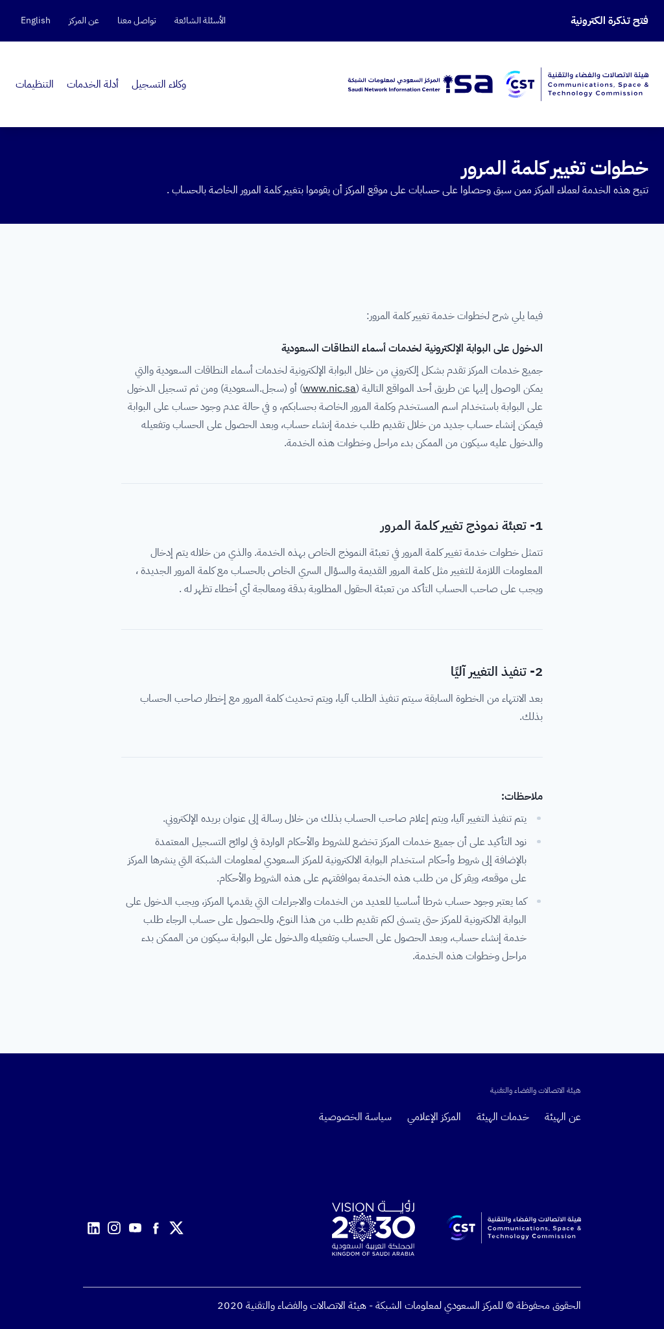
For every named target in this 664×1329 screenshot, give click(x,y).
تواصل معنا (136, 20)
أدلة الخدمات (93, 84)
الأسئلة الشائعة (200, 20)
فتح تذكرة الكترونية (609, 21)
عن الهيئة (563, 1117)
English (36, 20)
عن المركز (84, 20)
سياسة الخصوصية (355, 1117)
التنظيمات (35, 84)
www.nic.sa (329, 388)
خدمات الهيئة (503, 1117)
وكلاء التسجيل (159, 84)
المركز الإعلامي (434, 1117)
